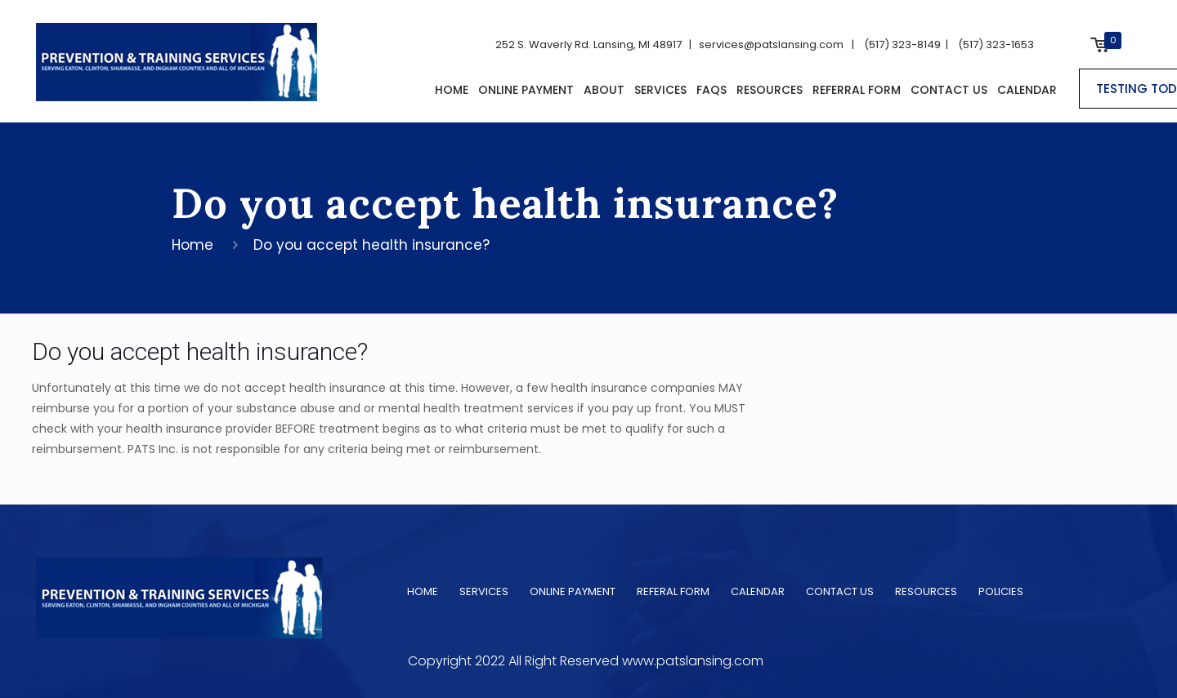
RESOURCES (926, 591)
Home (192, 245)
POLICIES (1000, 591)
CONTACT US (840, 591)
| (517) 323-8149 (894, 44)
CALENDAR (758, 591)
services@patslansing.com (767, 44)
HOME (422, 591)
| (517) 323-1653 (987, 44)
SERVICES (483, 591)
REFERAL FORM (673, 591)
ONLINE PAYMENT (572, 591)
